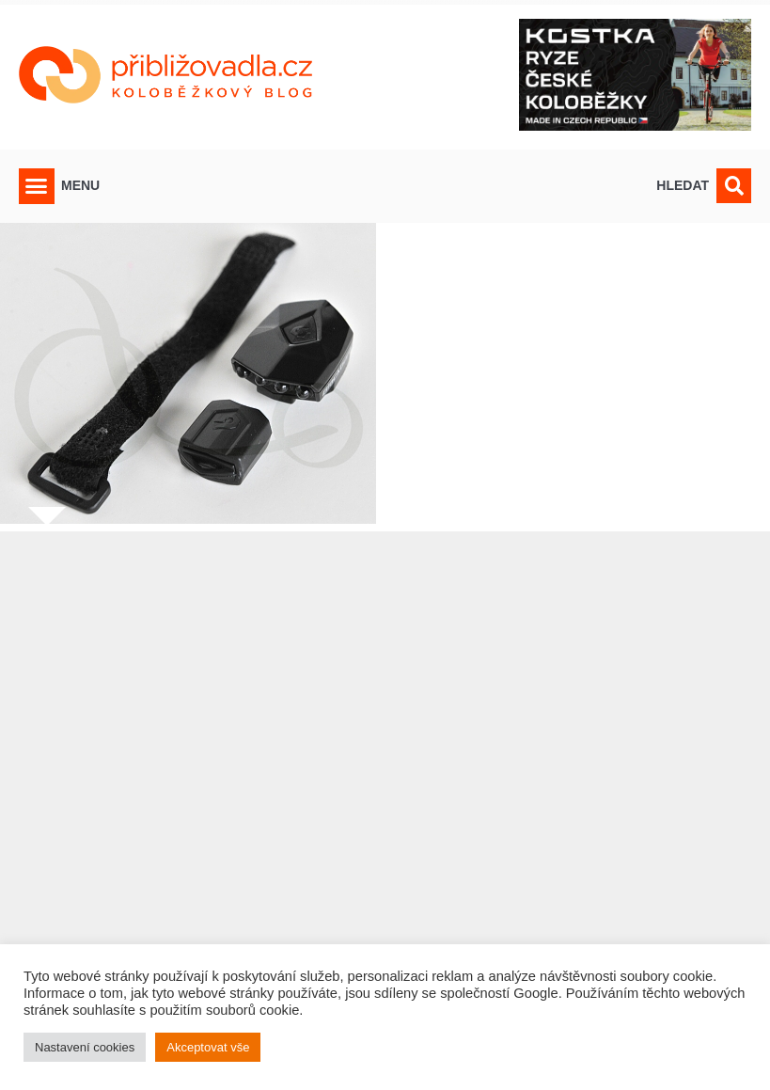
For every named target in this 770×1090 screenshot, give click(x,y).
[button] (37, 186)
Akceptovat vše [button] (207, 1047)
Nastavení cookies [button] (84, 1047)
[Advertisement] (385, 799)
